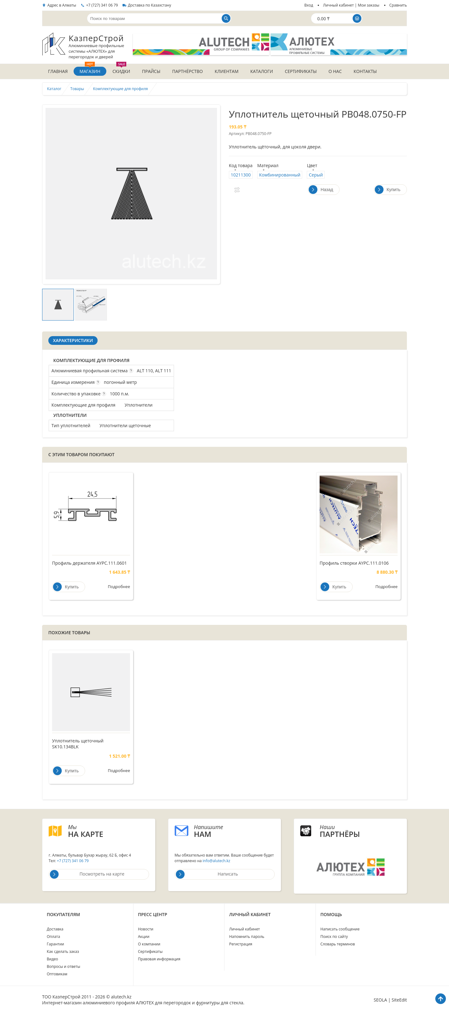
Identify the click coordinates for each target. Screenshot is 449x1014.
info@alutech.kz (216, 861)
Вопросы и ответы (63, 966)
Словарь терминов (338, 944)
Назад (321, 190)
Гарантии (55, 944)
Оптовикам (57, 974)
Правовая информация (159, 959)
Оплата (53, 936)
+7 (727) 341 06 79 (102, 5)
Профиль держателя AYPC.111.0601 (89, 563)
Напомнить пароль (246, 936)
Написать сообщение (340, 929)
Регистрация (240, 944)
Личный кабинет (244, 929)
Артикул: (236, 134)
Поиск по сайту (334, 936)
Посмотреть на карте (87, 874)
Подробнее (119, 587)
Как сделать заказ (63, 951)
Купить (387, 190)
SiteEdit (399, 1000)
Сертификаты (150, 951)
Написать (207, 874)
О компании (149, 944)
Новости (145, 929)
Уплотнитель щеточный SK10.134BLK (78, 744)
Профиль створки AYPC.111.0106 (354, 563)
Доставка (55, 929)
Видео (52, 959)
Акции (144, 936)
